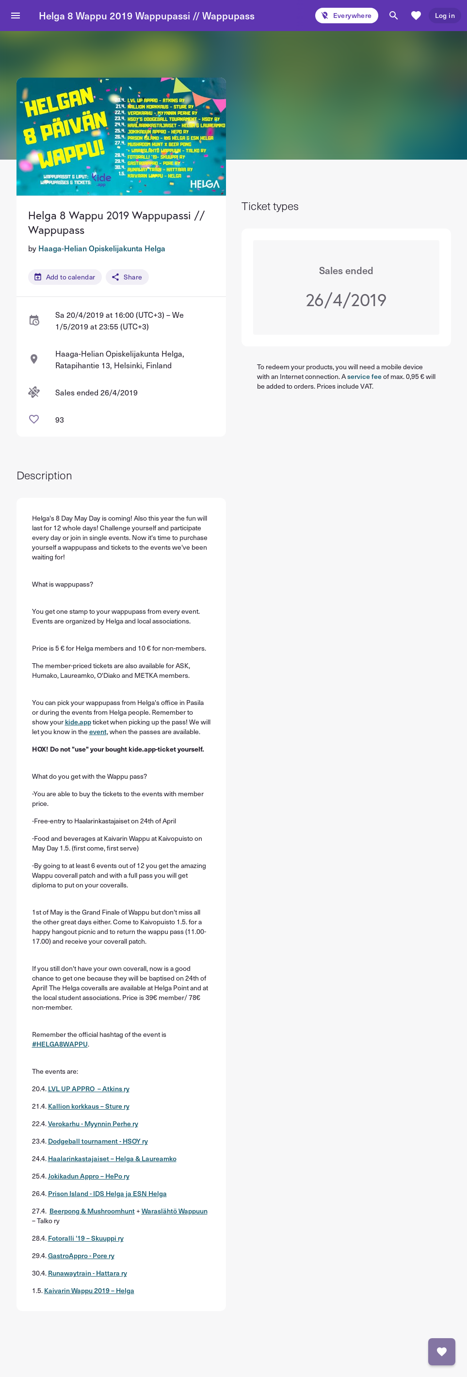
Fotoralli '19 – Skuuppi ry (86, 1238)
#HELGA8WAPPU (60, 1044)
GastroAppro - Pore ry (81, 1255)
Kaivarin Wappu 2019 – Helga (89, 1290)
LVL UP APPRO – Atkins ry (88, 1088)
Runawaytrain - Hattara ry (87, 1273)
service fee (364, 376)
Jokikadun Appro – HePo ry (88, 1176)
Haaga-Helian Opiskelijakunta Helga (101, 248)
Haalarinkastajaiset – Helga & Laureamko (112, 1158)
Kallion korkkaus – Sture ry (88, 1106)
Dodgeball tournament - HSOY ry (98, 1141)
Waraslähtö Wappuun (175, 1211)
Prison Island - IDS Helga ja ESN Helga (107, 1193)
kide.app (78, 722)
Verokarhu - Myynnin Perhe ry (93, 1123)
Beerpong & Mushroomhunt (92, 1211)
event (98, 731)
